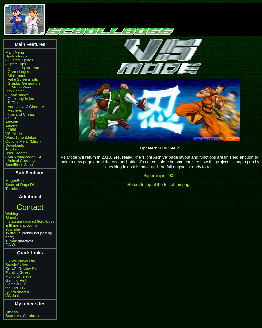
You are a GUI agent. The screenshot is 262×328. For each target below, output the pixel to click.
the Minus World (18, 87)
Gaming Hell (15, 280)
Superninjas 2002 (159, 175)
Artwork (11, 122)
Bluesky (11, 218)
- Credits (12, 118)
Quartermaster (17, 292)
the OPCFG (15, 288)
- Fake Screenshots (21, 79)
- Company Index (19, 99)
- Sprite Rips (15, 64)
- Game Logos (17, 72)
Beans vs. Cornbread (22, 316)
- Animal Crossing (20, 161)
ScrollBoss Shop (19, 165)
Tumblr (11, 241)
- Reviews (13, 110)
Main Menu (14, 52)
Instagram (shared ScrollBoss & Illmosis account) (29, 223)
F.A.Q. (10, 245)
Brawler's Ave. (17, 265)
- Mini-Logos (15, 75)
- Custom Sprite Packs (24, 68)
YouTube (12, 229)
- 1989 (10, 130)
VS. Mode (13, 134)
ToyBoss (12, 149)
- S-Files (12, 103)
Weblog (11, 214)
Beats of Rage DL (20, 185)
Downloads (14, 145)
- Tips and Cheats (20, 114)
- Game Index (16, 95)
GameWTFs (15, 284)
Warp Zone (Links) (20, 137)
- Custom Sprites (19, 60)
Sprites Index (16, 56)
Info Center (14, 91)
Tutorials (12, 188)
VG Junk (12, 296)
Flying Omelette (18, 276)
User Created (16, 153)
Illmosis (11, 312)
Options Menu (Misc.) (23, 141)
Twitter (10, 233)
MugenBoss (15, 181)
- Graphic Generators (22, 83)
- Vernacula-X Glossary (24, 106)
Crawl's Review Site (21, 269)
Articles (11, 126)
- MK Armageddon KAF (24, 157)
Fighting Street (17, 272)
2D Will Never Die (20, 261)
